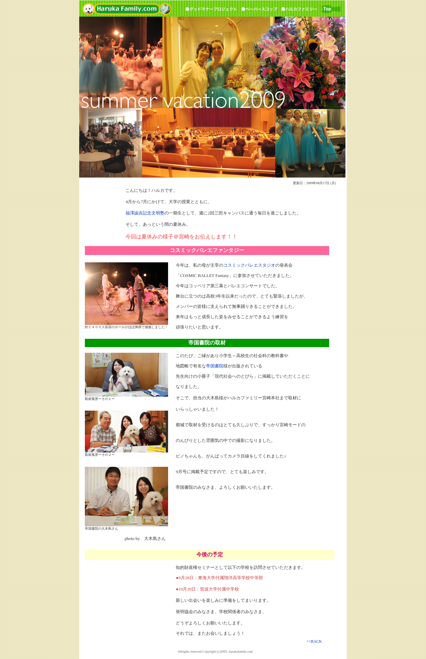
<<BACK (314, 641)
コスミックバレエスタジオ (249, 265)
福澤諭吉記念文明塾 (144, 212)
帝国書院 (214, 365)
